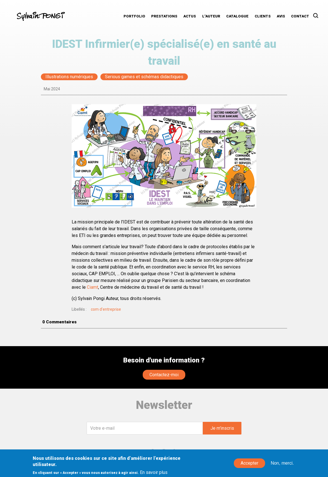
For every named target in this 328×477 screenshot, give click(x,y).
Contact (300, 16)
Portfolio (134, 16)
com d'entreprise (106, 309)
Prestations (164, 16)
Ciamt (92, 287)
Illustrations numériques (69, 77)
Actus (189, 16)
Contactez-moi (164, 374)
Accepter (249, 465)
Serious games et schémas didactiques (144, 77)
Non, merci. (282, 465)
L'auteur (211, 16)
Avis (281, 16)
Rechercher (317, 15)
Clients (263, 16)
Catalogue (237, 16)
